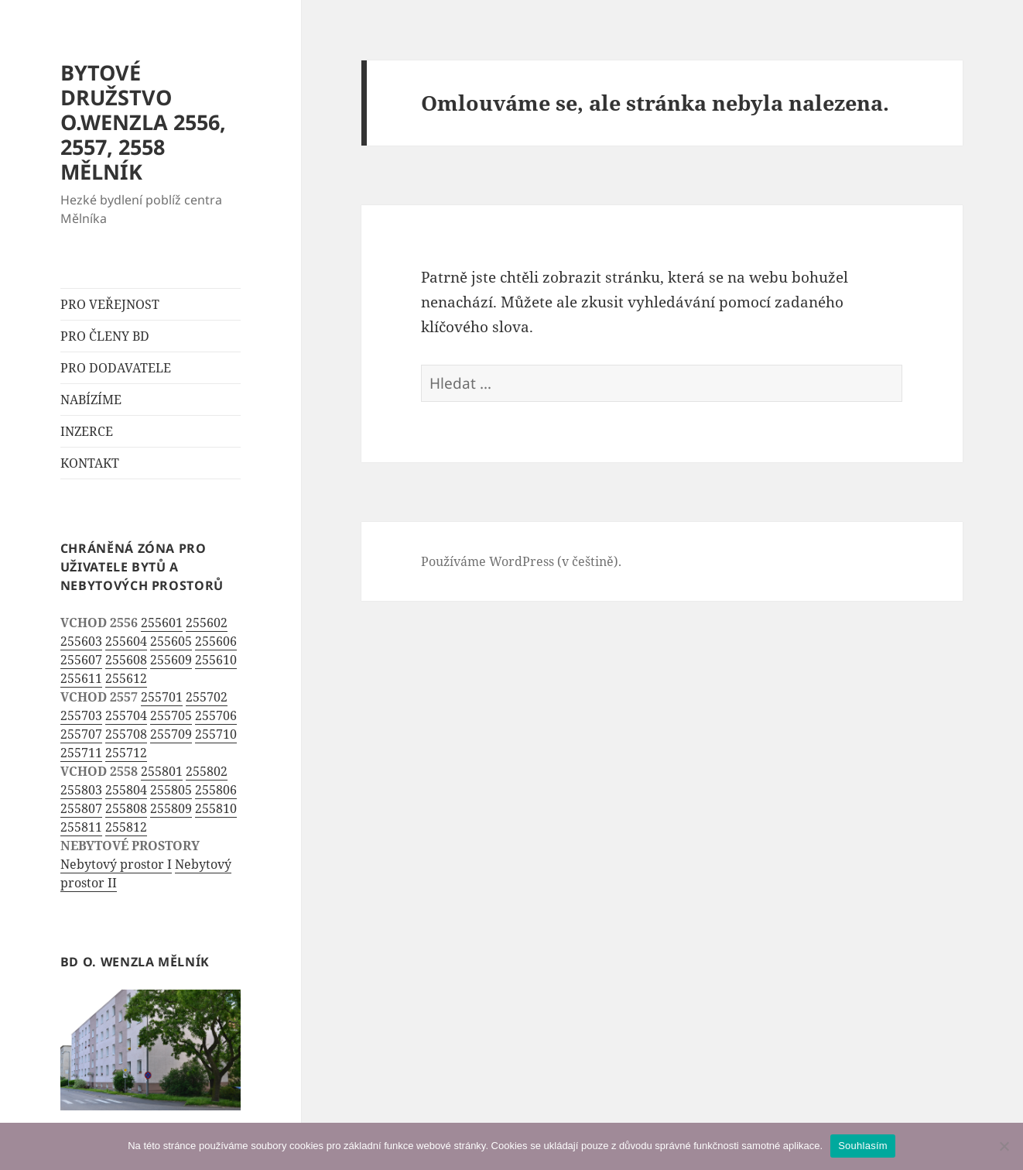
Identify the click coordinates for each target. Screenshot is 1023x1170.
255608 (126, 659)
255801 (162, 771)
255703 (81, 715)
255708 (126, 734)
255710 (216, 734)
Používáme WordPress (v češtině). (521, 561)
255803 (81, 789)
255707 (81, 734)
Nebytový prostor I (116, 864)
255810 (216, 808)
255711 (81, 752)
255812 (126, 826)
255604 (126, 641)
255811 (81, 826)
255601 (162, 622)
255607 (81, 659)
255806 (216, 789)
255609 (171, 659)
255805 (171, 789)
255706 (216, 715)
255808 (126, 808)
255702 (207, 696)
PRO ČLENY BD (104, 336)
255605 (171, 641)
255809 (171, 808)
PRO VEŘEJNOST (109, 304)
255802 (207, 771)
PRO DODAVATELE (115, 367)
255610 (216, 659)
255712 (126, 752)
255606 (216, 641)
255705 (171, 715)
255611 (81, 678)
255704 (126, 715)
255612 (126, 678)
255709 (171, 734)
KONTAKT (89, 463)
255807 (81, 808)
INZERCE (86, 431)
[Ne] (1003, 1146)
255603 (81, 641)
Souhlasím (863, 1145)
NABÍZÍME (90, 399)
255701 (162, 696)
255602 (207, 622)
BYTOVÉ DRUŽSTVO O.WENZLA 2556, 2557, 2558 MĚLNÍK (143, 122)
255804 (126, 789)
